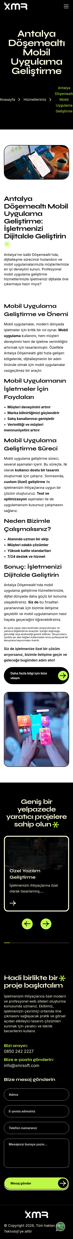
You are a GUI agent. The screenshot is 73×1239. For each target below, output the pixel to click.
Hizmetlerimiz (35, 99)
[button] (27, 923)
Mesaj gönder (39, 1183)
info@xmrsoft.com (21, 1065)
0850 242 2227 (19, 1051)
